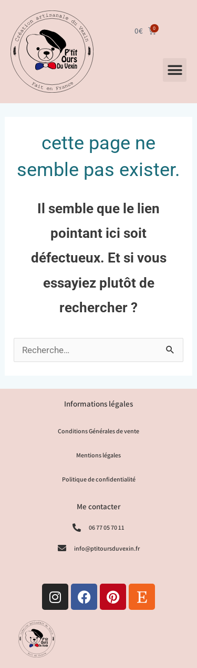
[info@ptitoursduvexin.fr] (62, 548)
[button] (174, 70)
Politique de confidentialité (99, 479)
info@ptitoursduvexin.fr (107, 548)
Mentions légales (98, 455)
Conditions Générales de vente (98, 431)
